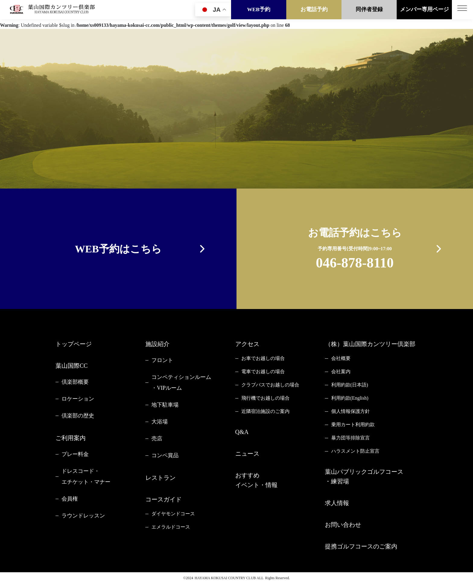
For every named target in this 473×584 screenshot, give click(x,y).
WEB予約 (258, 10)
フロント (162, 360)
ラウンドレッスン (83, 516)
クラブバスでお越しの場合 (270, 384)
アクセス (247, 344)
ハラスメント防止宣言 (355, 451)
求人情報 (337, 503)
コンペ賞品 (165, 455)
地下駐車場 (165, 405)
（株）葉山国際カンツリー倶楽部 (370, 344)
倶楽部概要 (75, 382)
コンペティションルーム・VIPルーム (181, 382)
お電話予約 (314, 10)
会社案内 (341, 371)
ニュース (247, 453)
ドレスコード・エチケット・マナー (86, 476)
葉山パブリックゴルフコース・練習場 (364, 476)
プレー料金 (75, 454)
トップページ (74, 344)
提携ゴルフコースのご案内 (361, 546)
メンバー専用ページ (424, 10)
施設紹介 (157, 344)
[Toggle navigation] (462, 10)
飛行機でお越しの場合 (265, 398)
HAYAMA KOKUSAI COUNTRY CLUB (225, 578)
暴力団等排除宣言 (350, 437)
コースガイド (163, 499)
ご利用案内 (71, 438)
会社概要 (341, 358)
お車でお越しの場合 (263, 358)
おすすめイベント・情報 (256, 480)
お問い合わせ (343, 524)
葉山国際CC (72, 365)
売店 (156, 439)
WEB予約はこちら (118, 249)
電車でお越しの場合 (263, 371)
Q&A (242, 432)
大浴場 (159, 422)
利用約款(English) (350, 398)
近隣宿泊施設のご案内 (265, 411)
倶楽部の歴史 (78, 416)
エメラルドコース (170, 526)
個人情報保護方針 (350, 411)
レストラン (160, 477)
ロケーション (78, 399)
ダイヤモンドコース (173, 513)
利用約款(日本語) (349, 384)
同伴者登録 (369, 10)
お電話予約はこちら (355, 250)
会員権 (70, 499)
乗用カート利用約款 (353, 424)
